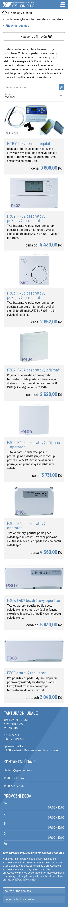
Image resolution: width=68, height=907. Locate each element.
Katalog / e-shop (21, 13)
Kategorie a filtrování (37, 36)
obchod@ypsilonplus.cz (19, 770)
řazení (32, 95)
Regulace (57, 19)
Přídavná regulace (17, 25)
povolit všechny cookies (20, 899)
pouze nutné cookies (18, 891)
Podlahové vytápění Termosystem (26, 19)
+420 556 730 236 (14, 778)
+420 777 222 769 (14, 786)
